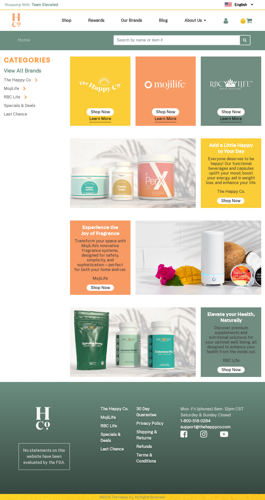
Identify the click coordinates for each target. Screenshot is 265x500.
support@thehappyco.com (205, 427)
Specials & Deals (19, 105)
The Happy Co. (114, 409)
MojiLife (11, 88)
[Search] (176, 40)
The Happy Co (17, 80)
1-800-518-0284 (195, 421)
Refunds (144, 446)
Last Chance (15, 114)
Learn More (100, 118)
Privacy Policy (149, 423)
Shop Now (100, 111)
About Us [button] (195, 20)
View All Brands (22, 71)
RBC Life (12, 97)
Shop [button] (66, 20)
